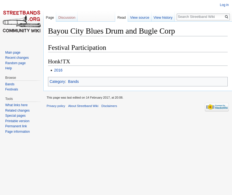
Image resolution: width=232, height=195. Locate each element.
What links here (16, 105)
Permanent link (16, 126)
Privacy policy (56, 106)
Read (121, 17)
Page (50, 17)
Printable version (17, 121)
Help (8, 68)
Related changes (17, 110)
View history (163, 17)
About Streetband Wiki (83, 106)
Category (57, 81)
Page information (17, 132)
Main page (12, 52)
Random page (15, 63)
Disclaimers (109, 106)
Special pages (15, 116)
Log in (224, 5)
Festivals (11, 89)
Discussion (66, 17)
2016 (58, 70)
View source (139, 17)
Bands (73, 81)
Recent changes (17, 58)
